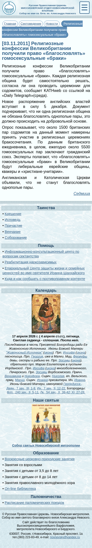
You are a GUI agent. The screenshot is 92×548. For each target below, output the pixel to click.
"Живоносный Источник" (24, 352)
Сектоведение (31, 23)
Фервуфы (80, 356)
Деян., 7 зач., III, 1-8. (21, 388)
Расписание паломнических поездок (34, 503)
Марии (20, 380)
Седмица (82, 193)
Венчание (13, 232)
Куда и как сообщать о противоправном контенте (45, 279)
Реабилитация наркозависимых (30, 262)
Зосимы (64, 360)
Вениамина (13, 376)
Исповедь (12, 220)
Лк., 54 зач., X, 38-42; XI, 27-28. (62, 392)
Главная (10, 23)
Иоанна (42, 380)
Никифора (32, 376)
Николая (58, 376)
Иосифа (69, 352)
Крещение (13, 214)
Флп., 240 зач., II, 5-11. (23, 392)
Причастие (13, 226)
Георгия (37, 356)
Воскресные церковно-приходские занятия (40, 459)
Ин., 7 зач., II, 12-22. (51, 388)
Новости (52, 23)
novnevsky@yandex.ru (65, 537)
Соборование (16, 238)
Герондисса (72, 384)
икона (48, 352)
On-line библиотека (20, 489)
